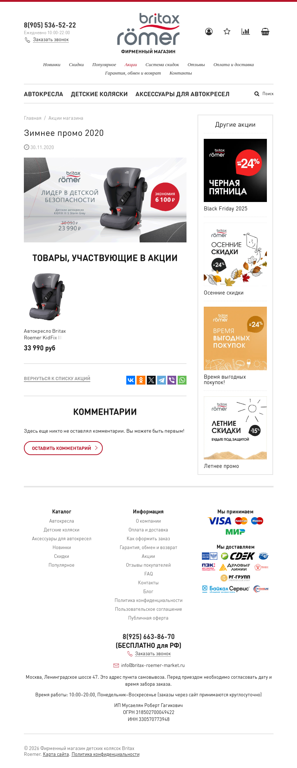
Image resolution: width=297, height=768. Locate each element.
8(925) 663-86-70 (149, 636)
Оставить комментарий (65, 447)
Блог (148, 591)
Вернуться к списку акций (57, 378)
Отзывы (196, 64)
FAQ (148, 573)
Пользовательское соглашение (148, 609)
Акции (131, 64)
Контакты (181, 73)
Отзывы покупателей (148, 565)
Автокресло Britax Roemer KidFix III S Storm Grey (45, 333)
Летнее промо (221, 465)
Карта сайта (56, 754)
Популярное (104, 64)
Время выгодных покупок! (225, 379)
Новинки (52, 64)
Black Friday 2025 (225, 208)
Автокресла (43, 94)
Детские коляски (99, 94)
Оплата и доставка (233, 64)
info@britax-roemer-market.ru (153, 665)
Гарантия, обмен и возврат (133, 73)
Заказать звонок (51, 39)
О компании (148, 521)
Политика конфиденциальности (148, 600)
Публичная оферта (148, 617)
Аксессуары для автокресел (182, 94)
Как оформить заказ (148, 538)
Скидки (76, 64)
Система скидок (162, 64)
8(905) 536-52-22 (50, 25)
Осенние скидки (224, 292)
